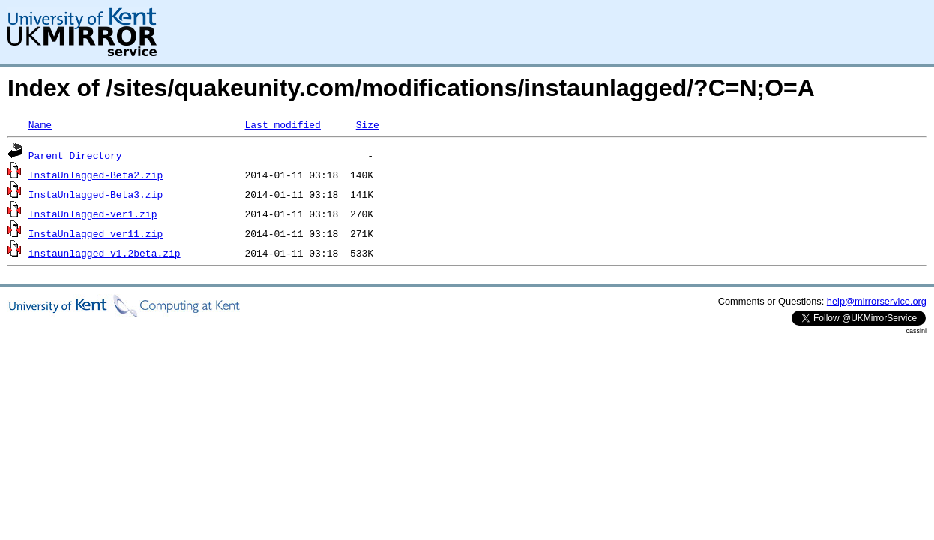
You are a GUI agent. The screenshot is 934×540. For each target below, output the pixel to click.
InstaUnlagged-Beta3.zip (95, 194)
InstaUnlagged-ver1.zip (92, 213)
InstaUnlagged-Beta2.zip (95, 175)
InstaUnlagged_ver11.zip (95, 233)
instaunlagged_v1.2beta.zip (104, 253)
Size (367, 124)
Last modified (282, 124)
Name (40, 124)
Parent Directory (75, 155)
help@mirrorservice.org (877, 301)
